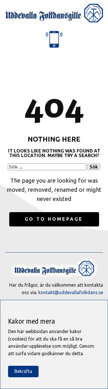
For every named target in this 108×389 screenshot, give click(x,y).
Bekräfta (23, 371)
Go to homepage (54, 219)
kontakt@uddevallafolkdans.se (70, 292)
